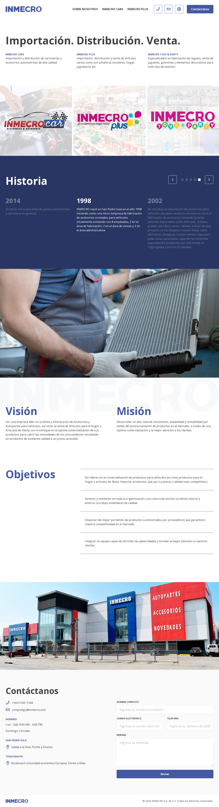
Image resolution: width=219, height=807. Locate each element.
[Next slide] (209, 179)
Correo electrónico (129, 718)
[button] (182, 179)
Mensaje (121, 735)
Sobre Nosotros (85, 9)
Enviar (165, 774)
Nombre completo (128, 702)
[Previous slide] (172, 179)
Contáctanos (200, 9)
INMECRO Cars (112, 9)
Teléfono (173, 718)
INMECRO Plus (137, 9)
